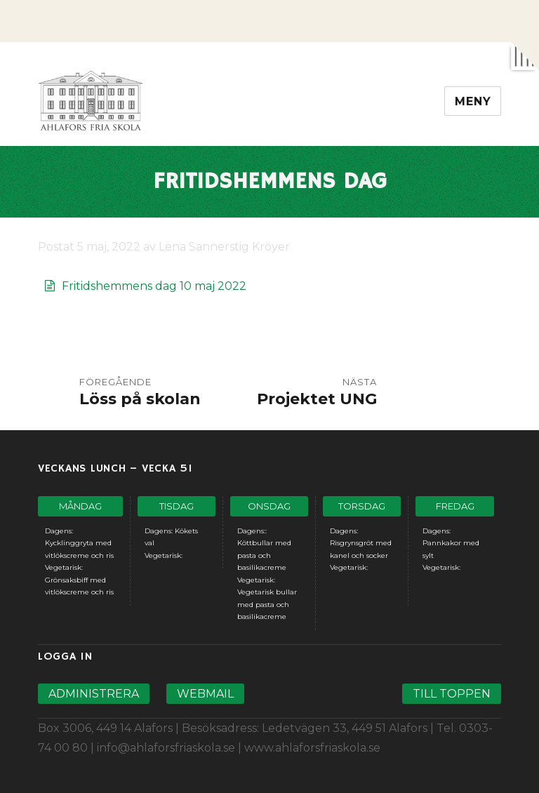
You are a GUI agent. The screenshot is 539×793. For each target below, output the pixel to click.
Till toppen (452, 693)
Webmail (205, 693)
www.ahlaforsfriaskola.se (312, 747)
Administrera (93, 693)
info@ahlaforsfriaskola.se (166, 747)
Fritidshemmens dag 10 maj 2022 (154, 286)
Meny (473, 101)
